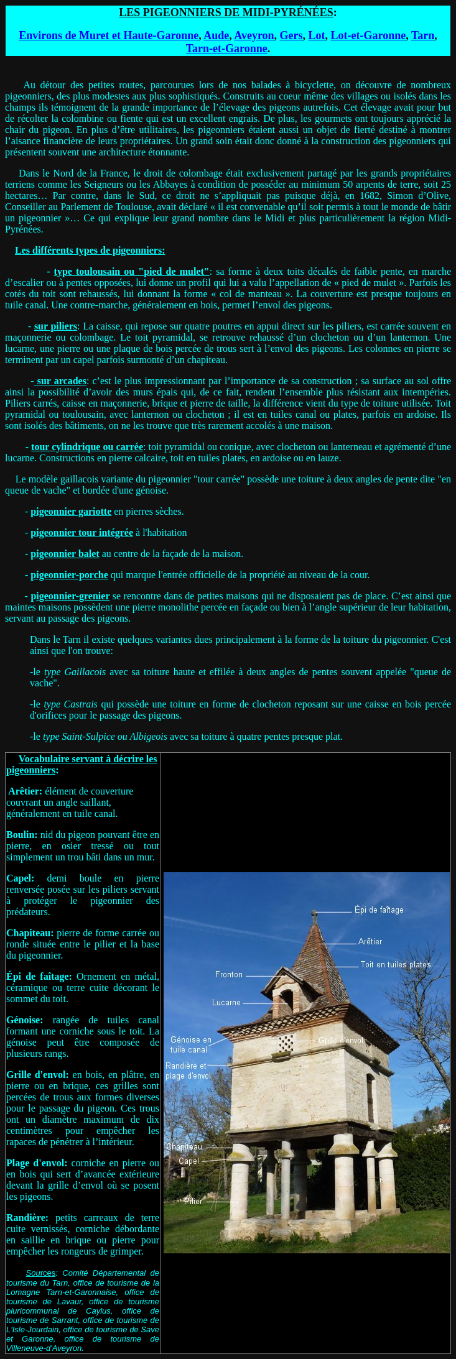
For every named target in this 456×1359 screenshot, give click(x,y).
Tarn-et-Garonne (227, 48)
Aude (216, 35)
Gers (291, 35)
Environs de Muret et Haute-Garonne (108, 35)
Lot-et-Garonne (368, 35)
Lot (317, 35)
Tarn (422, 35)
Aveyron (254, 35)
